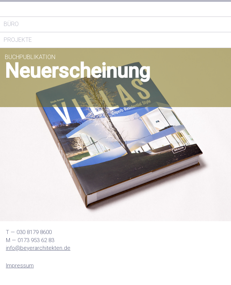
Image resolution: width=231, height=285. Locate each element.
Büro (11, 24)
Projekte (18, 39)
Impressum (20, 265)
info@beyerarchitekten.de (38, 248)
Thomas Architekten (55, 9)
